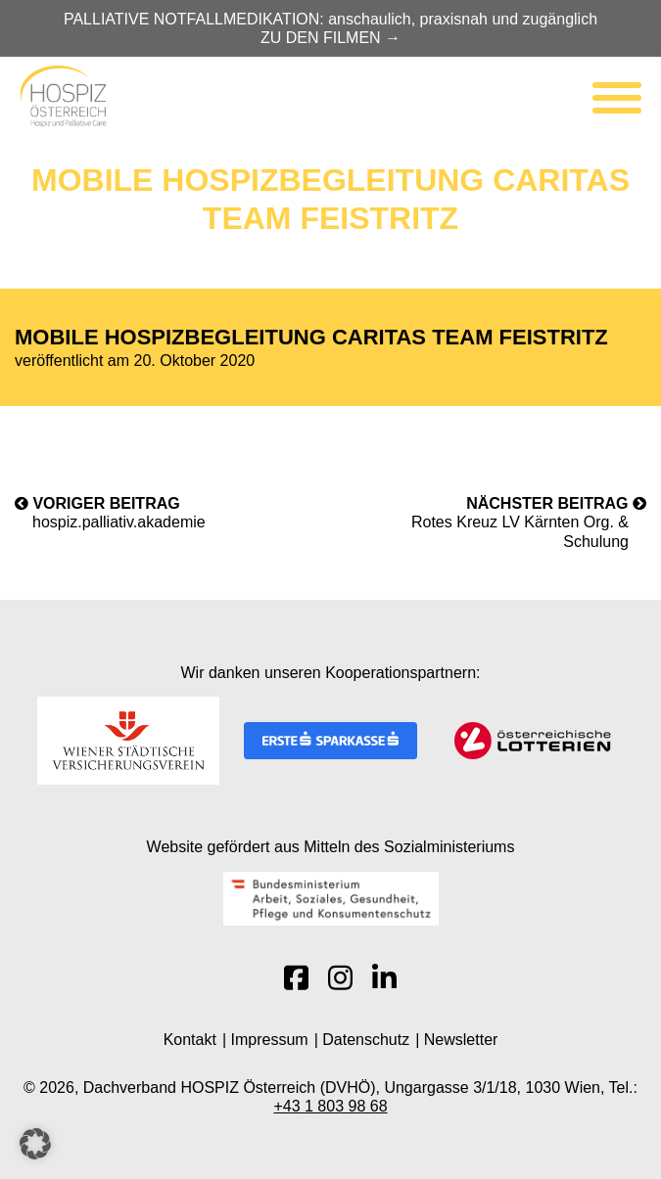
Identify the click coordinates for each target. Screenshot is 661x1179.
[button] (35, 1144)
